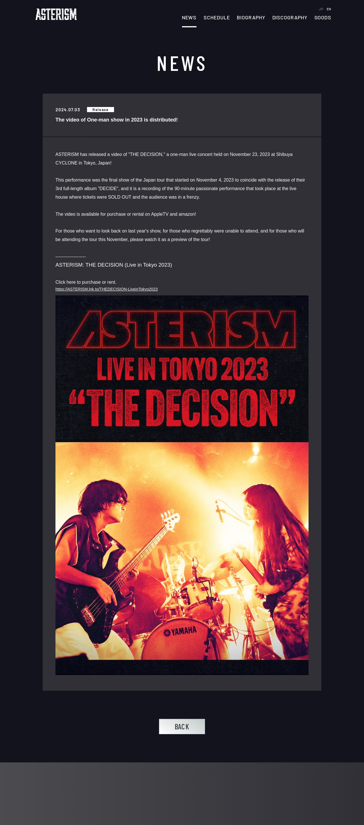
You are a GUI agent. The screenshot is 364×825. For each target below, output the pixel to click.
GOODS (323, 17)
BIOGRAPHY (251, 17)
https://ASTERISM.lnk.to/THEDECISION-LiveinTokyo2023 (106, 289)
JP (321, 9)
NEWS (189, 17)
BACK (182, 726)
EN (329, 9)
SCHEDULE (217, 17)
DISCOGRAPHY (289, 17)
